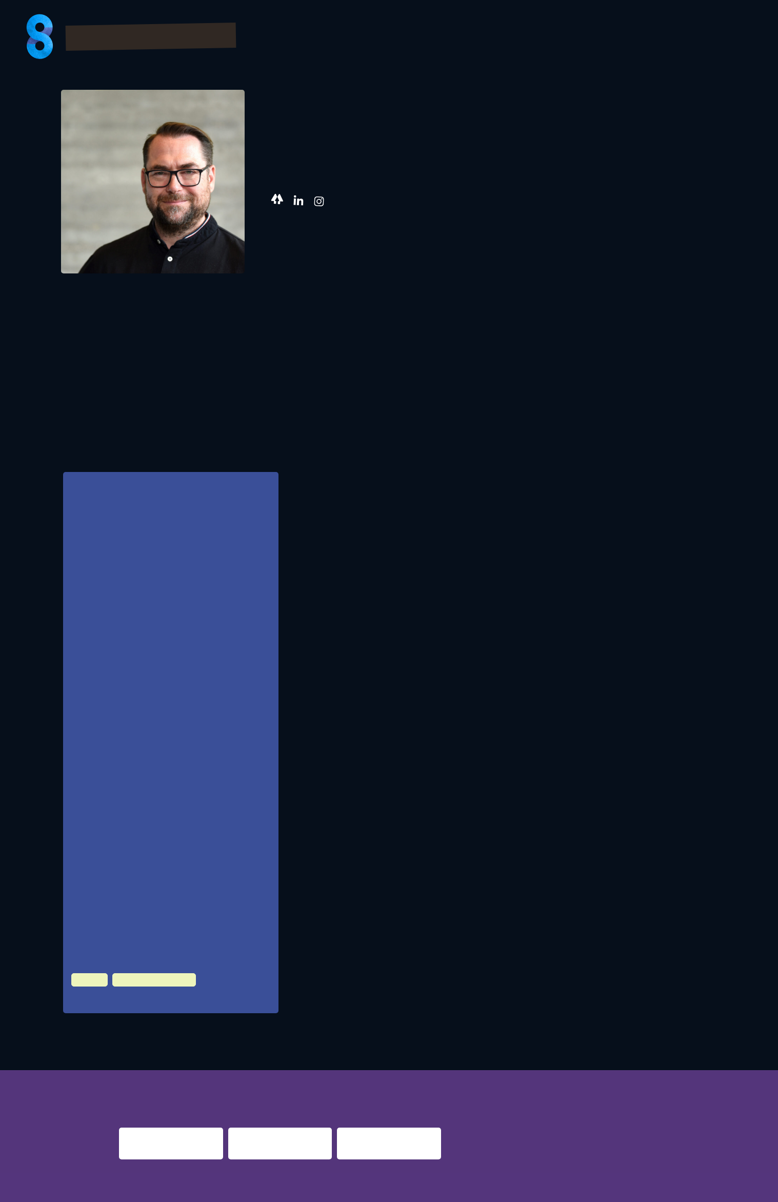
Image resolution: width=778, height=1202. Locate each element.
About (731, 38)
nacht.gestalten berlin (487, 1068)
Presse (682, 38)
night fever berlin (151, 1068)
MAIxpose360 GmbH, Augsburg (157, 734)
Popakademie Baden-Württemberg (162, 856)
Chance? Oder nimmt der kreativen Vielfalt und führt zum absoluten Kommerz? (162, 529)
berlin (565, 1068)
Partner (588, 38)
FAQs (636, 38)
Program (433, 38)
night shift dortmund (267, 1068)
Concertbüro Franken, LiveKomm (159, 815)
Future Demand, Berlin (144, 775)
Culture (88, 979)
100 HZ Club (101, 998)
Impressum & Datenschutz (175, 1187)
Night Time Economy (147, 979)
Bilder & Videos (511, 38)
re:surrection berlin (373, 1068)
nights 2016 (686, 1068)
